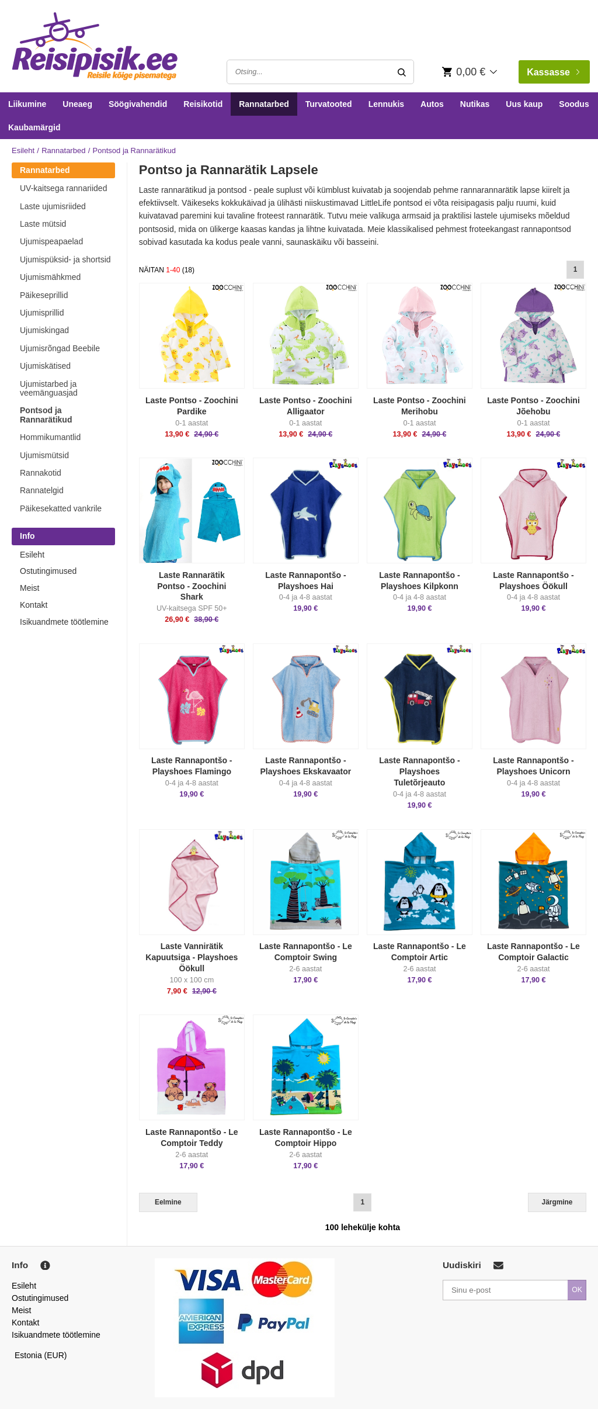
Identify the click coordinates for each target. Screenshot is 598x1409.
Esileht (23, 150)
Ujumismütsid (44, 455)
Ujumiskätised (45, 366)
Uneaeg (77, 104)
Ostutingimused (48, 571)
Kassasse (553, 72)
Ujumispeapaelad (51, 241)
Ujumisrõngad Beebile (60, 348)
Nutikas (475, 104)
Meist (29, 588)
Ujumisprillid (42, 312)
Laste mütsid (43, 224)
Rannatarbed (264, 104)
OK (577, 1290)
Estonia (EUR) (41, 1355)
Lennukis (386, 104)
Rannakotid (40, 472)
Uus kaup (524, 104)
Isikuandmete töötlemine (64, 621)
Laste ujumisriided (53, 206)
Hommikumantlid (50, 437)
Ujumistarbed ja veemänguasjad (49, 388)
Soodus (574, 104)
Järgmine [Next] (557, 1202)
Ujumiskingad (44, 330)
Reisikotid (202, 104)
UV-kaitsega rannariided (63, 188)
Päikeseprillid (44, 295)
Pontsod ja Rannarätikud (46, 415)
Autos (432, 104)
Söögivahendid (138, 104)
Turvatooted (328, 104)
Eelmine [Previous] (168, 1202)
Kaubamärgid (34, 127)
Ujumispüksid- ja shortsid (65, 259)
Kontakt (33, 605)
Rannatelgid (42, 490)
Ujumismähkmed (50, 277)
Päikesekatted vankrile (61, 508)
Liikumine (27, 104)
